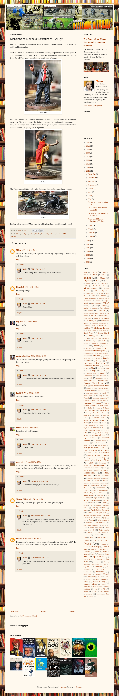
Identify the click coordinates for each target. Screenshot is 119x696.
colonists (89, 348)
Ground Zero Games (91, 420)
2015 (88, 248)
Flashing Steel (102, 388)
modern (106, 475)
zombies (89, 594)
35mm (102, 278)
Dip (92, 368)
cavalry (86, 343)
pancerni (19, 462)
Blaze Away (102, 330)
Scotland (103, 544)
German (98, 403)
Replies (21, 265)
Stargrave (97, 562)
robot (92, 530)
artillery (86, 308)
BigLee (19, 322)
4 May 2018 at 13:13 (29, 250)
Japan (92, 445)
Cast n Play (103, 340)
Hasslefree (95, 423)
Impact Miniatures (90, 438)
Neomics (93, 490)
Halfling (86, 423)
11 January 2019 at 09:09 (32, 539)
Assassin (90, 311)
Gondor (97, 408)
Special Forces (89, 559)
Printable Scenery (96, 515)
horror (85, 430)
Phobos (103, 508)
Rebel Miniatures (103, 520)
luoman (63, 687)
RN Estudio (99, 527)
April (90, 225)
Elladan (98, 378)
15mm (94, 272)
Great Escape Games (99, 413)
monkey (104, 478)
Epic (105, 378)
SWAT (104, 564)
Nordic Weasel (89, 495)
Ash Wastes (104, 308)
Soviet (100, 554)
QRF (85, 520)
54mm (88, 283)
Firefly (85, 385)
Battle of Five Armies (101, 318)
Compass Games (88, 353)
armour (104, 306)
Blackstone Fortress (101, 328)
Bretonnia (106, 338)
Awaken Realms (88, 313)
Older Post (71, 612)
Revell (85, 527)
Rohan (90, 532)
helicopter (104, 423)
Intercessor (87, 443)
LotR (91, 463)
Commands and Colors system (94, 351)
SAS (95, 540)
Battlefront (102, 325)
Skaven (93, 549)
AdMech (96, 291)
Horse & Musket (95, 430)
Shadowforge (95, 547)
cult (89, 360)
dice (87, 368)
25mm (104, 275)
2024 (88, 149)
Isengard (102, 443)
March (90, 229)
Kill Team (105, 450)
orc (97, 503)
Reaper (91, 520)
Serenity (86, 546)
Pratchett (86, 515)
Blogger (78, 687)
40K (98, 281)
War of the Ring (99, 581)
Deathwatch (100, 363)
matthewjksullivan (23, 356)
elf (91, 378)
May (90, 199)
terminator (98, 567)
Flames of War (91, 388)
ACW (85, 286)
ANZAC (106, 303)
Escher (85, 380)
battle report (91, 320)
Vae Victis (88, 579)
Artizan (94, 308)
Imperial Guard (101, 440)
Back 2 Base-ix (99, 313)
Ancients (97, 300)
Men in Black (88, 470)
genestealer (88, 403)
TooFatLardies (88, 571)
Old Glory (103, 498)
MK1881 (97, 475)
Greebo (97, 415)
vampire (96, 579)
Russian (96, 535)
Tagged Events (88, 567)
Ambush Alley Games (90, 298)
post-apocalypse (101, 513)
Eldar (85, 378)
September (92, 185)
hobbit (95, 428)
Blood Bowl (103, 333)
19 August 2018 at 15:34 (32, 462)
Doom (87, 370)
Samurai (86, 541)
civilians (31, 234)
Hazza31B (20, 287)
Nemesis (86, 490)
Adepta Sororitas (99, 286)
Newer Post (15, 612)
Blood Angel (88, 333)
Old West (87, 500)
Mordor (97, 480)
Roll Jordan (101, 532)
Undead (13, 236)
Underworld (91, 577)
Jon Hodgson (102, 445)
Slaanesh (87, 552)
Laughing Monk (92, 458)
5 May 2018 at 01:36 (38, 356)
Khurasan (94, 450)
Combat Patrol (101, 348)
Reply (18, 259)
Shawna (19, 499)
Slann (97, 552)
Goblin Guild (104, 405)
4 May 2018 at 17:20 (32, 287)
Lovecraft (103, 463)
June (90, 196)
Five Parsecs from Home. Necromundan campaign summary (95, 42)
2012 (88, 259)
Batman (93, 315)
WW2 (86, 591)
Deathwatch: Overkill (91, 366)
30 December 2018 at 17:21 (41, 516)
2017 (88, 241)
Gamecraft (96, 398)
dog (107, 368)
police (90, 513)
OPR (91, 502)
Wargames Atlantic (90, 584)
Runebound (87, 535)
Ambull (103, 296)
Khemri (86, 450)
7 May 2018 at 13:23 (38, 375)
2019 (88, 167)
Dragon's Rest (91, 373)
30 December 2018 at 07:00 (33, 499)
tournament (100, 572)
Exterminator (103, 380)
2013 (88, 255)
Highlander (87, 428)
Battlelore (87, 328)
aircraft (101, 293)
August (91, 188)
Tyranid (97, 574)
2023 (88, 153)
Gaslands (86, 400)
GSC (103, 420)
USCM (99, 577)
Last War (106, 455)
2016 (88, 244)
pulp (104, 517)
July (90, 192)
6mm (94, 283)
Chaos (86, 345)
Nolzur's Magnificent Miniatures (94, 493)
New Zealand (103, 490)
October (91, 181)
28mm (18, 234)
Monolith (87, 480)
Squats (99, 559)
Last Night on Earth (93, 455)
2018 (88, 171)
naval (104, 485)
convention (96, 356)
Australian (101, 311)
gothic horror (104, 410)
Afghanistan (105, 291)
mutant (85, 485)
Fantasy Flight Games (48, 234)
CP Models (97, 358)
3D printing (88, 281)
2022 (88, 157)
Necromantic (88, 488)
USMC (107, 576)
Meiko (105, 468)
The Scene (100, 569)
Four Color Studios (92, 393)
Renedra (104, 525)
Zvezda (91, 596)
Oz (91, 505)
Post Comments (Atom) (28, 616)
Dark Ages (99, 361)
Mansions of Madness (63, 234)
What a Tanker (97, 586)
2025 (88, 146)
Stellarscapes (95, 564)
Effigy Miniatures (101, 375)
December (92, 174)
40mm (107, 281)
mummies (86, 483)
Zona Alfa (100, 594)
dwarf (102, 373)
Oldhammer (96, 500)
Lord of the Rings (101, 460)
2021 (88, 160)
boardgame (24, 234)
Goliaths (89, 408)
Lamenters (105, 453)
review (92, 527)
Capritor (95, 340)
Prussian (97, 517)
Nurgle (88, 498)
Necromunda (100, 488)
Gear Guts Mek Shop (99, 400)
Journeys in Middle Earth (94, 448)
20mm (94, 275)
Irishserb (94, 443)
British (88, 341)
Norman (100, 495)
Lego (103, 458)
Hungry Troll (97, 433)
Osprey (86, 505)
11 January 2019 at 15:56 (40, 558)
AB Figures (103, 283)
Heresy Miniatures (89, 425)
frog (100, 395)
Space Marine (98, 557)
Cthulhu (37, 234)
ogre (95, 498)
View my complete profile (93, 105)
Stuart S (19, 428)
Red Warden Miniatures (91, 525)
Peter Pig (95, 508)
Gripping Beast (98, 418)
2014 (88, 251)
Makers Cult (87, 465)
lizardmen (86, 460)
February (91, 233)
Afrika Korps (90, 293)
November (92, 178)
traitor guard (87, 574)
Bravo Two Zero (96, 338)
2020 (88, 164)
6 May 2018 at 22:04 (30, 428)
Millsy (18, 250)
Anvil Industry (95, 303)
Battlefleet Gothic (89, 325)
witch (95, 589)
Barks (25, 269)
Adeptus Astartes (90, 288)
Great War (87, 415)
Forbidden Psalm (89, 391)
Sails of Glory (101, 537)
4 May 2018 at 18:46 (29, 322)
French (104, 393)
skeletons (103, 549)
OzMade (98, 505)
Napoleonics (95, 485)
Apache (89, 305)
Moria (104, 480)
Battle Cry (103, 315)
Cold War (106, 346)
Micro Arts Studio (100, 470)
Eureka (92, 380)
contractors (87, 355)
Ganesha (104, 398)
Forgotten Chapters (103, 390)
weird (103, 584)
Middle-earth (89, 473)
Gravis (88, 413)
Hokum (104, 428)
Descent (106, 366)
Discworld (101, 368)
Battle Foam (87, 318)
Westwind (87, 587)
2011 (88, 262)
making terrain (99, 465)
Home (43, 612)
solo (93, 554)
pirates (86, 510)
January (91, 236)
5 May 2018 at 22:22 (31, 393)
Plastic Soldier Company (100, 510)
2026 (88, 142)
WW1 (103, 589)
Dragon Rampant (104, 370)
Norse (107, 495)
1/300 (85, 272)
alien (93, 296)
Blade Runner (91, 330)
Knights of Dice (93, 453)
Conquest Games (101, 353)
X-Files (94, 591)
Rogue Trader (104, 530)
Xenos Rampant (104, 591)
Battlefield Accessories (99, 323)
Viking (86, 581)
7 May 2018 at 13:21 (38, 269)
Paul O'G (19, 393)
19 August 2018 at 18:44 (39, 481)
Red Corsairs (100, 522)
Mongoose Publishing (93, 478)
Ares (95, 306)
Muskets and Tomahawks (99, 483)
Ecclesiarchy (88, 376)
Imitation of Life (98, 435)
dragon (94, 371)
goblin (94, 405)
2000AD (86, 275)
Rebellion (89, 522)
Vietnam (104, 579)
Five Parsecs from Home (99, 386)
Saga (91, 537)
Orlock (104, 503)
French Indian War (89, 395)
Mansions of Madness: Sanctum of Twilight (96, 220)
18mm (104, 272)
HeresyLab (103, 425)
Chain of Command (99, 343)
